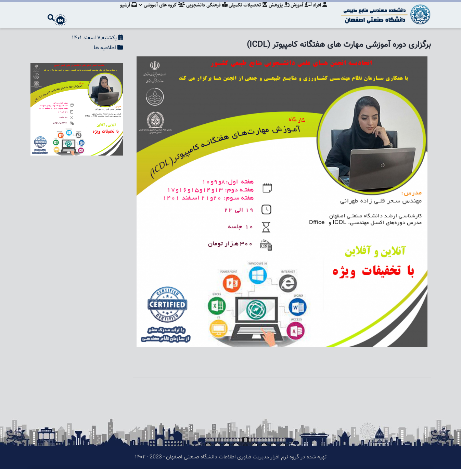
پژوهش (277, 12)
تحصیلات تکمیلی (245, 12)
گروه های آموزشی (157, 12)
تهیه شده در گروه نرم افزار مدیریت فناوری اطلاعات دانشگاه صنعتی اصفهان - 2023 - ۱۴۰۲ (230, 457)
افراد (320, 12)
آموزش (300, 12)
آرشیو (123, 12)
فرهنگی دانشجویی (203, 12)
